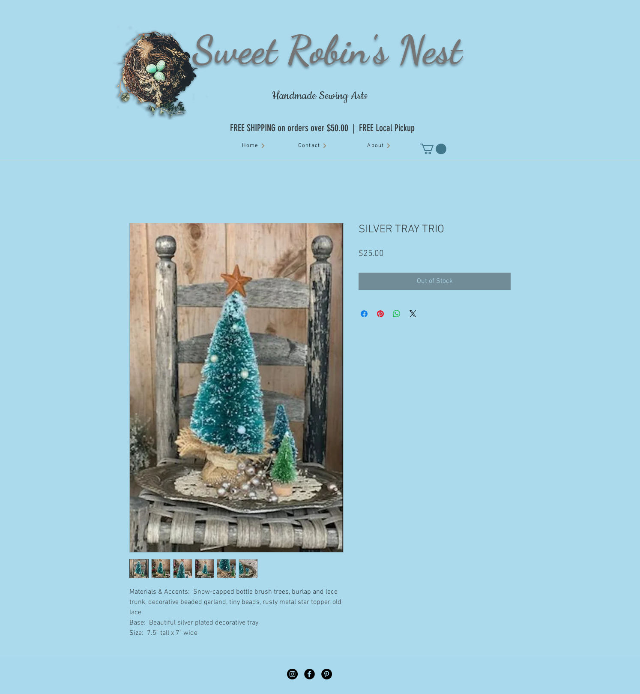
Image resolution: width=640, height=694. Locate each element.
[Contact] (313, 145)
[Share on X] (413, 314)
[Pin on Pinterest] (380, 314)
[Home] (254, 145)
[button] (433, 149)
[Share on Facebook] (364, 314)
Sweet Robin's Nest (326, 49)
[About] (379, 145)
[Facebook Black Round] (309, 674)
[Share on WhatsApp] (397, 314)
